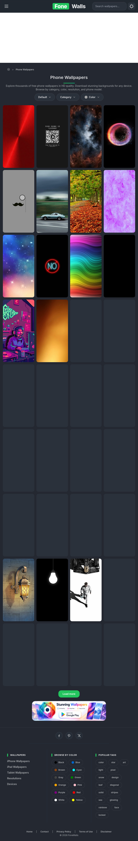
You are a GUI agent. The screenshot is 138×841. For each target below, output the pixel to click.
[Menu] (6, 6)
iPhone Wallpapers (18, 761)
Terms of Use (86, 831)
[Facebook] (59, 735)
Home (29, 831)
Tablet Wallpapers (18, 772)
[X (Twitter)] (79, 735)
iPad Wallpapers (17, 766)
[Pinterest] (69, 735)
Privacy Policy (64, 831)
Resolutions (14, 778)
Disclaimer (106, 831)
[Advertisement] (69, 38)
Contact (45, 831)
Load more (69, 693)
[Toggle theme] (131, 6)
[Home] (8, 69)
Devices (12, 784)
